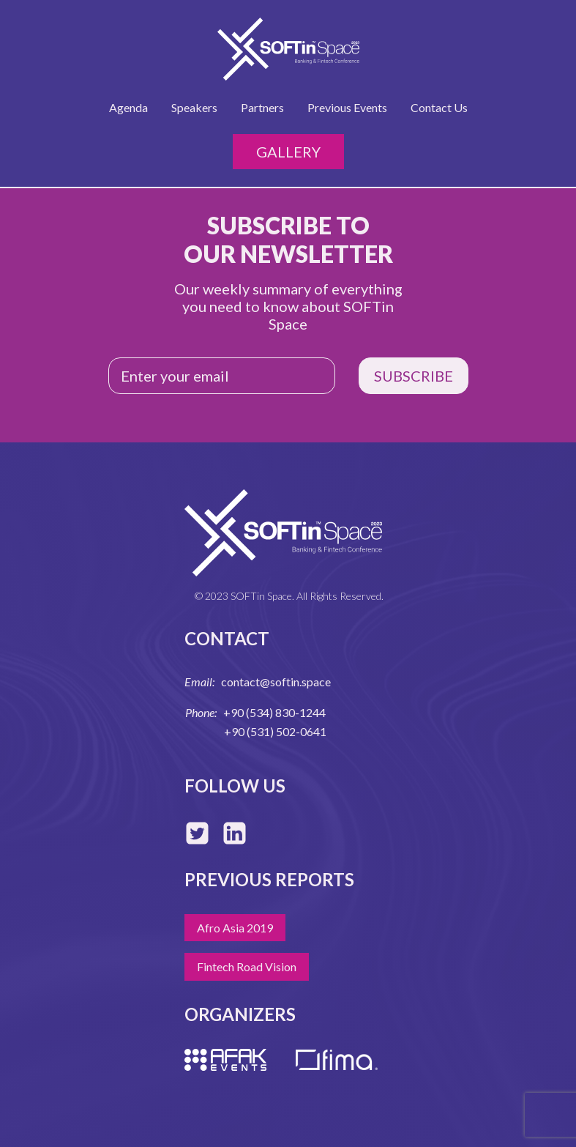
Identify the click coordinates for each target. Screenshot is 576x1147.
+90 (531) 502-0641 (275, 731)
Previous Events (347, 107)
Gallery (288, 151)
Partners (262, 107)
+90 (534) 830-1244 (274, 712)
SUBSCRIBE (413, 376)
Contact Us (439, 107)
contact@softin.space (276, 681)
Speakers (194, 107)
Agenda (128, 107)
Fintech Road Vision (246, 966)
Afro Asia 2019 (235, 928)
